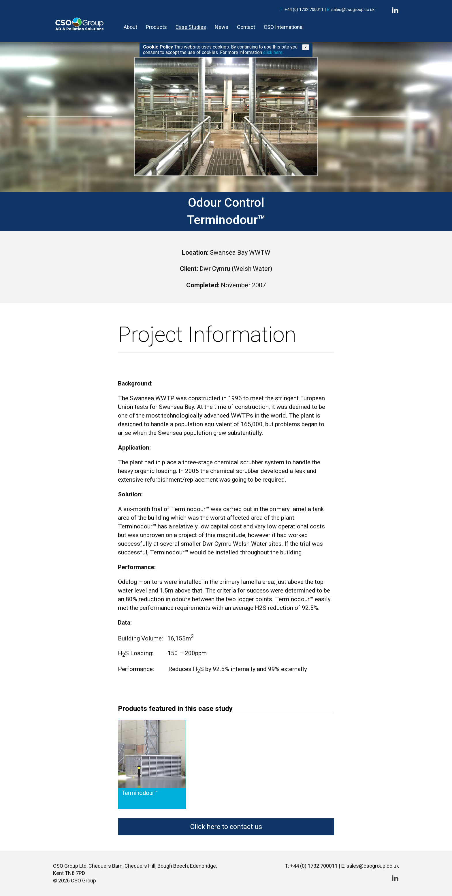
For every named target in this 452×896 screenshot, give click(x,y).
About (130, 27)
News (221, 27)
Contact (246, 27)
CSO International (284, 27)
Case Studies (191, 27)
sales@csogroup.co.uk (352, 9)
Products (156, 27)
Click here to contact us (226, 827)
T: (281, 9)
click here (272, 52)
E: (328, 9)
